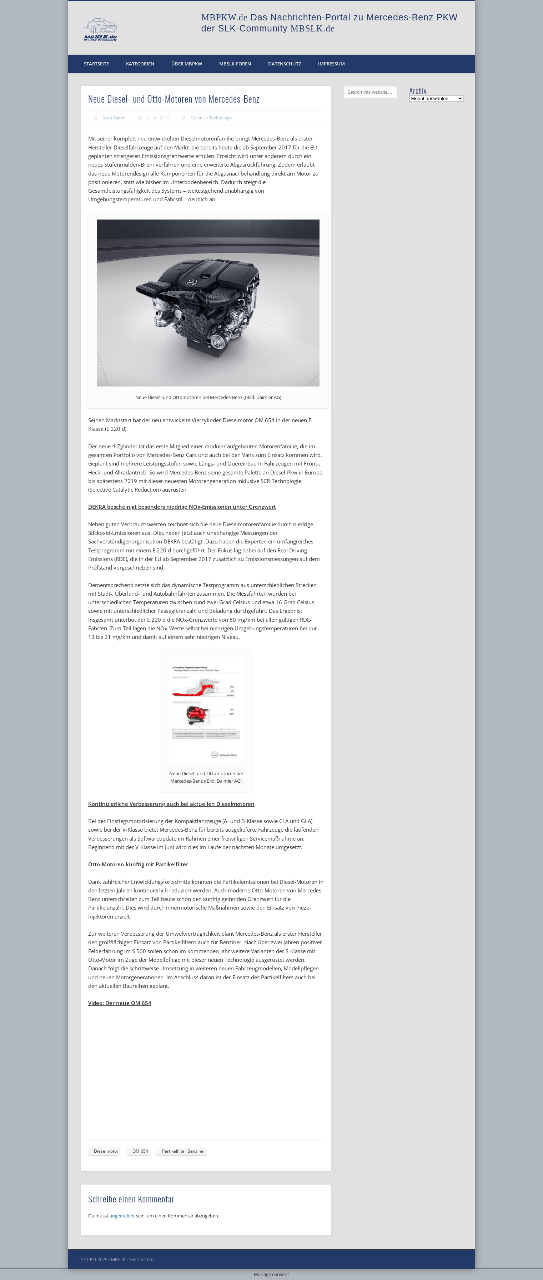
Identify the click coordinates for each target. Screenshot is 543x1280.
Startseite (96, 63)
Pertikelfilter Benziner (183, 1151)
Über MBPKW (186, 63)
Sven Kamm (114, 118)
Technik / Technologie (212, 118)
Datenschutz (284, 63)
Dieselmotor (106, 1151)
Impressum (331, 63)
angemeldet (122, 1215)
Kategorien (140, 63)
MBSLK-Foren (235, 63)
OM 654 (140, 1151)
